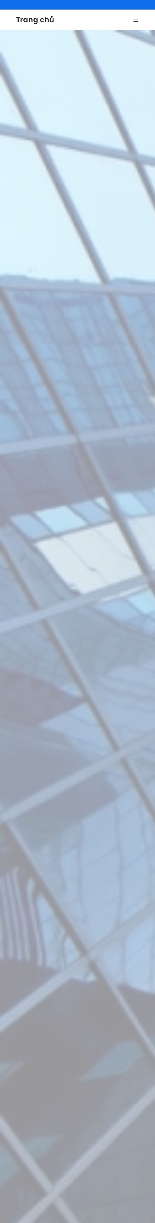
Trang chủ (35, 20)
